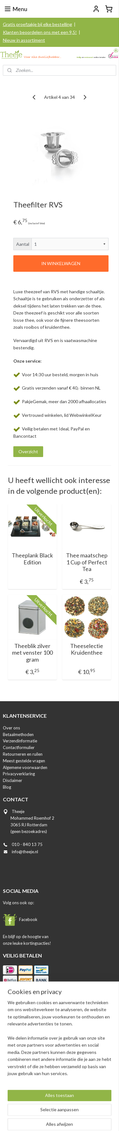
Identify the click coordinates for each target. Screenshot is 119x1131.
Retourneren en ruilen (23, 754)
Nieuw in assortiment (24, 40)
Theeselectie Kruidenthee (86, 649)
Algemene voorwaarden (25, 767)
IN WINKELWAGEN (60, 263)
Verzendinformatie (20, 740)
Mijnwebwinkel (62, 1119)
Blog (7, 787)
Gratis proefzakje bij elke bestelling (37, 24)
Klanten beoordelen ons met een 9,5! (40, 32)
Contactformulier (19, 747)
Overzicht (28, 451)
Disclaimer (12, 780)
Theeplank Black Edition (32, 559)
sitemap (47, 1109)
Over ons (11, 727)
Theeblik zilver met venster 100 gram (32, 653)
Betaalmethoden (18, 734)
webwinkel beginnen (80, 1109)
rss (58, 1109)
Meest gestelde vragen (24, 760)
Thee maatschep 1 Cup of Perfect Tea (87, 562)
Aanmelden (19, 1081)
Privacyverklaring (19, 773)
